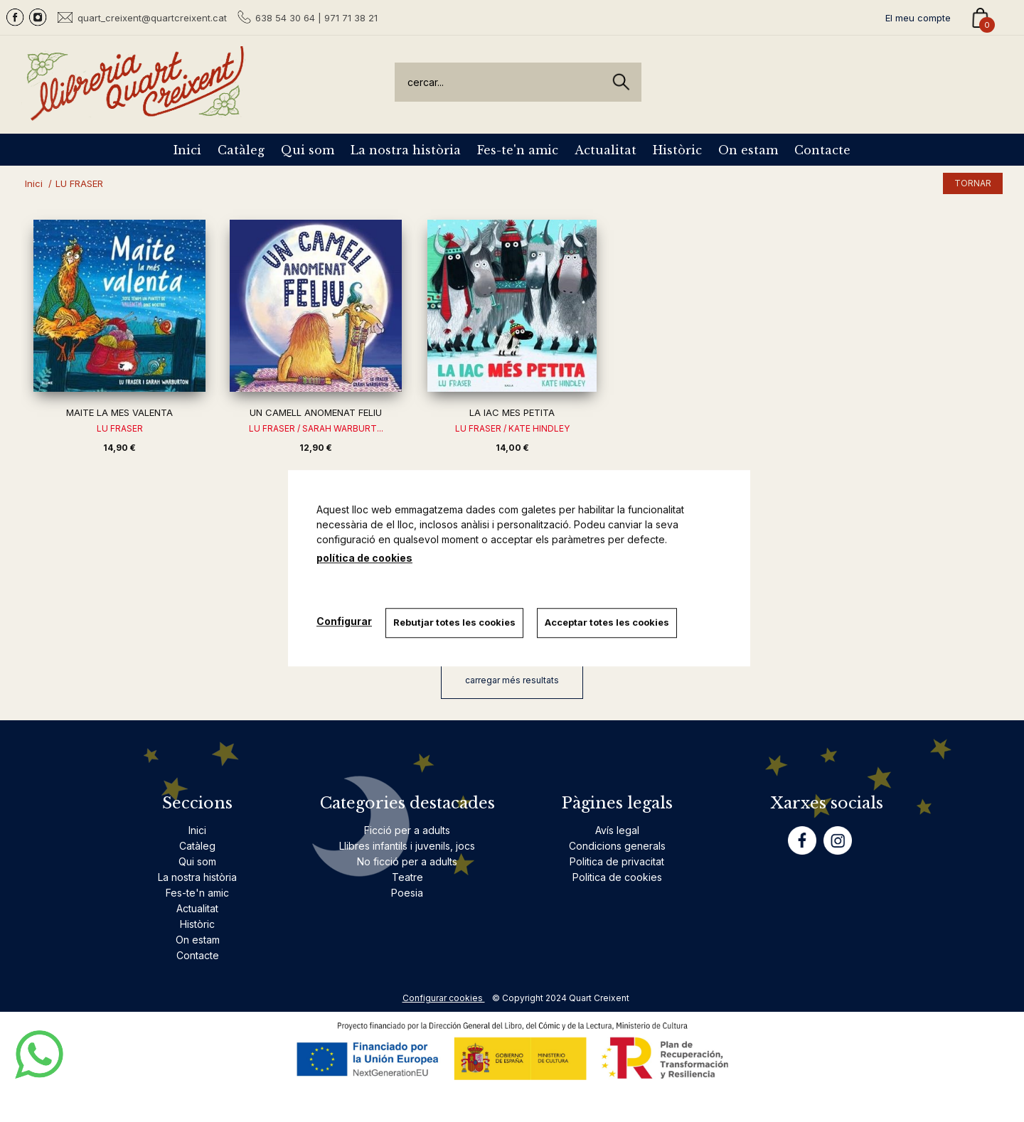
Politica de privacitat (617, 861)
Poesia (407, 893)
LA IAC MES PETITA (512, 412)
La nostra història (406, 150)
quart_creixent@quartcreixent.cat (152, 17)
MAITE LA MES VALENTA (119, 412)
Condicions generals (617, 846)
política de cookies (364, 558)
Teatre (407, 877)
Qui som (307, 150)
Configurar (344, 621)
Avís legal (617, 830)
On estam (748, 150)
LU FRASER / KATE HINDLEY (512, 428)
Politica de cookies (617, 877)
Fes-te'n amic (517, 150)
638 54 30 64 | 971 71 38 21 (316, 17)
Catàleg (241, 150)
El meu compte (918, 17)
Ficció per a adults (407, 830)
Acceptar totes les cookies (608, 622)
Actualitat (605, 150)
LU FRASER (120, 428)
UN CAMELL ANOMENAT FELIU (316, 412)
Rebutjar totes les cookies (455, 622)
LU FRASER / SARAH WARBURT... (316, 428)
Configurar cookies (443, 998)
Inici (187, 150)
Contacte (822, 150)
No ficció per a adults (407, 861)
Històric (677, 150)
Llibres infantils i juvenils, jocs (407, 846)
